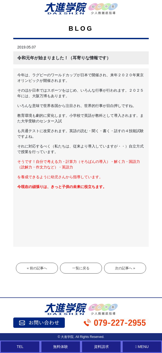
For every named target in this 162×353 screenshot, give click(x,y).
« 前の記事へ (37, 268)
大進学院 (67, 337)
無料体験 (60, 347)
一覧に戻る (80, 268)
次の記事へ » (125, 268)
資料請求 (101, 347)
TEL (20, 347)
